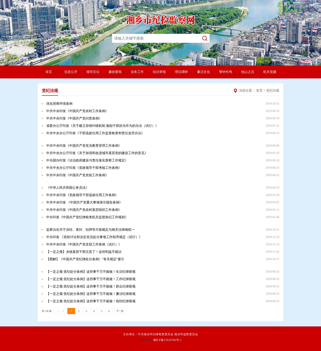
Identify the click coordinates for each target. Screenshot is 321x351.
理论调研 (181, 72)
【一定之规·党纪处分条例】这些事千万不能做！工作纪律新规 (91, 279)
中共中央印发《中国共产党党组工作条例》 (77, 175)
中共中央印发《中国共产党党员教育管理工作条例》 (84, 145)
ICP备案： (146, 340)
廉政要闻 (115, 72)
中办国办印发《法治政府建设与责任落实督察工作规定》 (87, 160)
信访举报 (159, 72)
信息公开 (70, 72)
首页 (48, 72)
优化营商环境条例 (59, 103)
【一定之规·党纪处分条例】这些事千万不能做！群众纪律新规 (91, 286)
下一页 (119, 311)
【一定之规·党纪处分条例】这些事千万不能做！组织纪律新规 (91, 301)
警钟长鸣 (225, 72)
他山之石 (247, 72)
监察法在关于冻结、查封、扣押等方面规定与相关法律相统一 (90, 229)
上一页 (60, 311)
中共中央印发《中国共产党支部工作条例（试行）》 (84, 244)
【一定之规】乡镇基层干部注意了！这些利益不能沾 (84, 251)
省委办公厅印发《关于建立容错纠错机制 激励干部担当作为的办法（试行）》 (102, 125)
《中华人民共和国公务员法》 (67, 187)
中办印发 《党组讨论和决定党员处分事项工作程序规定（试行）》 (94, 237)
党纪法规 (272, 90)
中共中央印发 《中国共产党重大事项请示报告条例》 (84, 202)
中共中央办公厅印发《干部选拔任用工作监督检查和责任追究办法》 (95, 133)
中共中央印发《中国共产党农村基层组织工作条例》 (84, 209)
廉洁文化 (203, 72)
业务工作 (137, 72)
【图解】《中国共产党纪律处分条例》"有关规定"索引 (85, 259)
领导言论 (92, 72)
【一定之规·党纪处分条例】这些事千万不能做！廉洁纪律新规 (91, 293)
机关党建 (269, 72)
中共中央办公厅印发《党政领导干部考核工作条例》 (84, 167)
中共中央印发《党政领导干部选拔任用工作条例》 (82, 195)
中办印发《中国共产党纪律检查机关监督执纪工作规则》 (87, 217)
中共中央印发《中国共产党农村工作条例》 (77, 111)
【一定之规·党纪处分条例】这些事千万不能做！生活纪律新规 (91, 271)
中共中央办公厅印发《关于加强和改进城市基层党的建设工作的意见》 (97, 153)
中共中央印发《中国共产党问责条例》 (74, 118)
